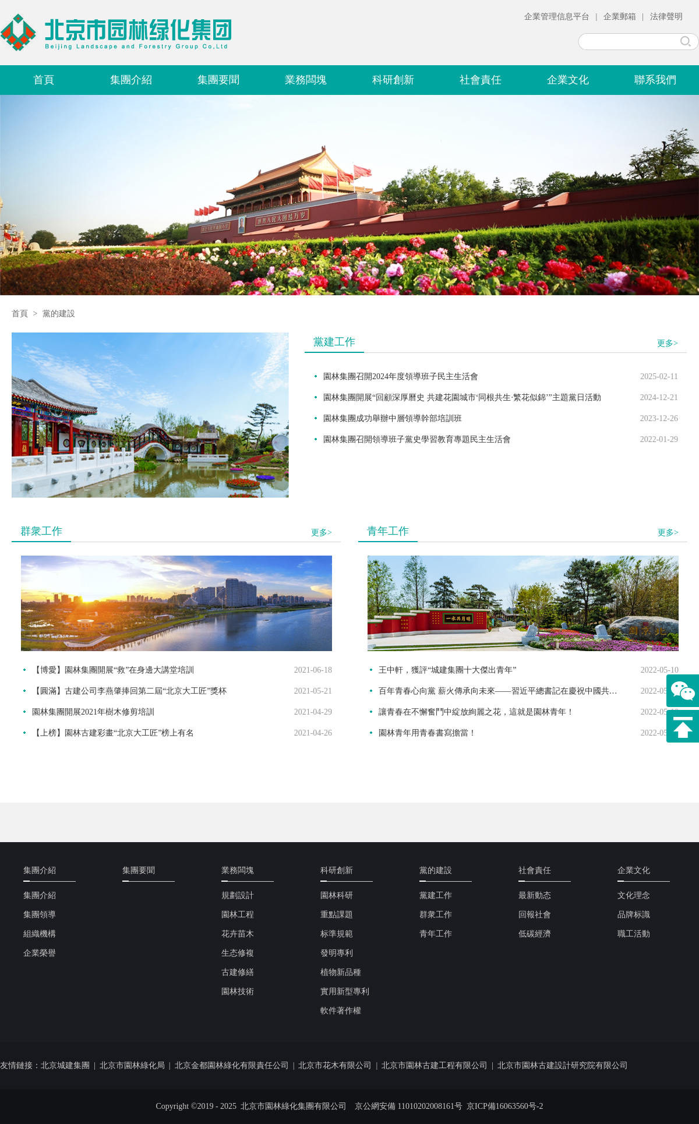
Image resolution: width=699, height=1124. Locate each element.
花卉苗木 (237, 933)
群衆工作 (435, 914)
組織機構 (39, 933)
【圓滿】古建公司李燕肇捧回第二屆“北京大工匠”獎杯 (129, 691)
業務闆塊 (306, 80)
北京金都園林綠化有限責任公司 (232, 1065)
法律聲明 (666, 16)
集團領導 (39, 914)
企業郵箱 (619, 16)
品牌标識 (633, 914)
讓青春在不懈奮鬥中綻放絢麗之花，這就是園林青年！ (476, 712)
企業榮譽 (39, 953)
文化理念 (633, 895)
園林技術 (237, 991)
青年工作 (435, 933)
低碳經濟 (534, 933)
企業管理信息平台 (556, 16)
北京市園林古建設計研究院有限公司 (562, 1065)
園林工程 (237, 914)
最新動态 (534, 895)
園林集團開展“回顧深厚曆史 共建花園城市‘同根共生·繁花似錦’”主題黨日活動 (462, 397)
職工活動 (633, 933)
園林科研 (336, 895)
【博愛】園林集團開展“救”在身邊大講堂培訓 (113, 670)
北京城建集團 (65, 1065)
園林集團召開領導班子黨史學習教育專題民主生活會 (417, 439)
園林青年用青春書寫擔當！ (427, 733)
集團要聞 (218, 80)
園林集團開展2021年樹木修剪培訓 (93, 712)
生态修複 (237, 953)
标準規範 (336, 933)
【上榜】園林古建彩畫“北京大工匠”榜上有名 (113, 733)
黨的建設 (59, 313)
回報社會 (534, 914)
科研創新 (393, 80)
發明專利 (336, 953)
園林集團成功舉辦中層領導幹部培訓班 (392, 418)
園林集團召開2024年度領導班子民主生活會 (400, 376)
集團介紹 (131, 80)
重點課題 (336, 914)
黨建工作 (435, 895)
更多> (667, 343)
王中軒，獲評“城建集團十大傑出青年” (447, 670)
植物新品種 (340, 972)
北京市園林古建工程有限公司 (435, 1065)
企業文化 (568, 80)
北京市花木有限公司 (335, 1065)
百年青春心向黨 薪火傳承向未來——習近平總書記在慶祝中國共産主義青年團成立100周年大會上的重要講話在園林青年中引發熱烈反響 (501, 691)
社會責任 (481, 80)
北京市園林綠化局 (132, 1065)
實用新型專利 (344, 991)
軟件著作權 (340, 1010)
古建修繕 (237, 972)
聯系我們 (655, 80)
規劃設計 (237, 895)
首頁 (43, 80)
